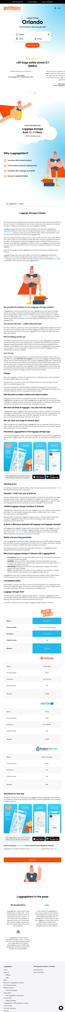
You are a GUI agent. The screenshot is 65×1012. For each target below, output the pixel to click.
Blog (5, 980)
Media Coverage (11, 1000)
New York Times (35, 849)
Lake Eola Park (38, 970)
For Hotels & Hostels (10, 985)
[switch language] (55, 8)
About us (6, 972)
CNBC (55, 849)
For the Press (8, 998)
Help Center (7, 993)
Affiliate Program (9, 988)
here (57, 488)
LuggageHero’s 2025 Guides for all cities (16, 1003)
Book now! (32, 860)
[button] (61, 1008)
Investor (8, 975)
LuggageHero (11, 204)
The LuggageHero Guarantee (15, 995)
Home (5, 970)
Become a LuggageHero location (14, 982)
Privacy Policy (8, 1006)
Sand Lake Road (39, 972)
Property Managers (11, 990)
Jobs (7, 977)
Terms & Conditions (10, 1008)
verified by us (25, 316)
